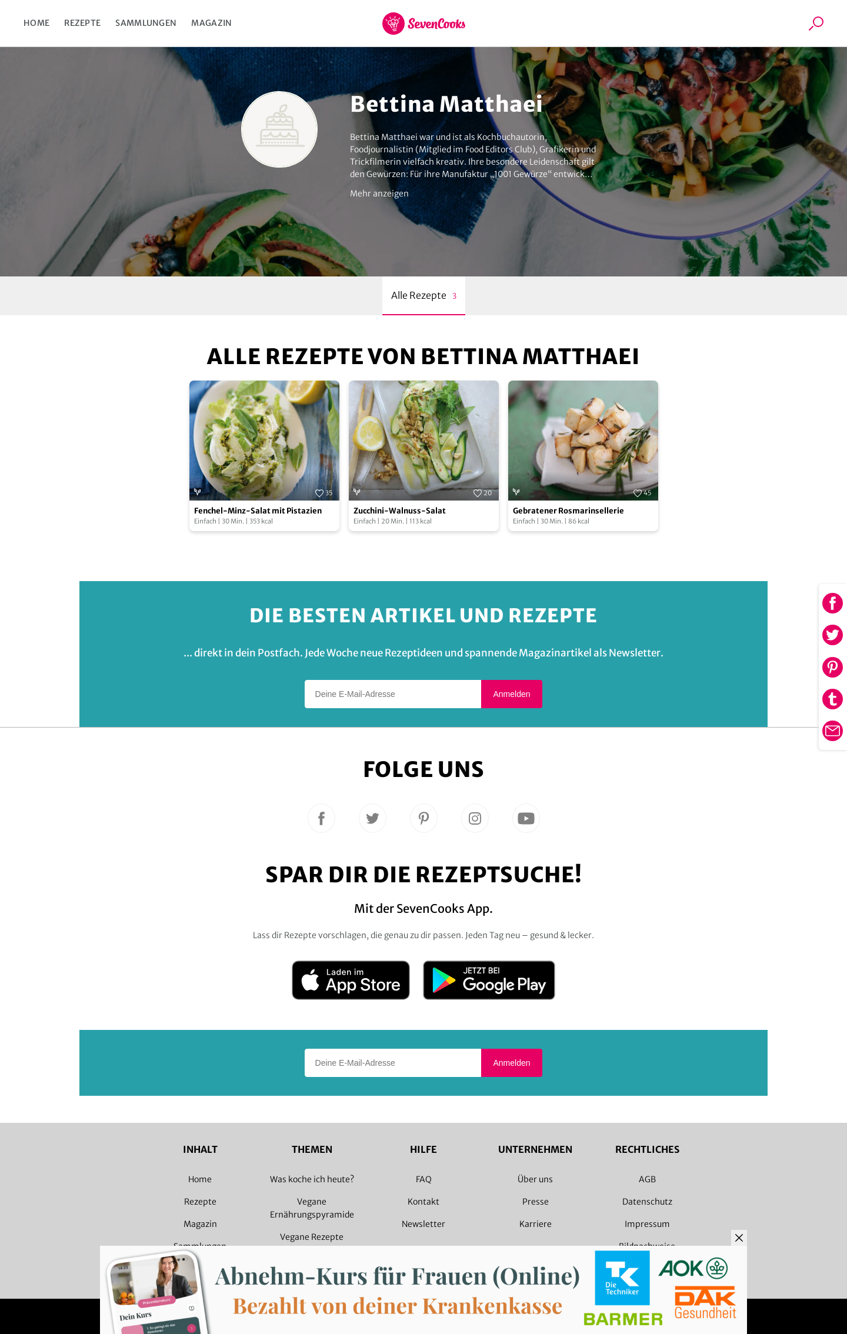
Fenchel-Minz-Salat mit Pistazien (258, 511)
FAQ (424, 1179)
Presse (535, 1201)
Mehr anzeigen (379, 193)
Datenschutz (647, 1201)
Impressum (647, 1224)
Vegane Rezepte (312, 1237)
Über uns (535, 1179)
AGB (647, 1179)
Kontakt (423, 1201)
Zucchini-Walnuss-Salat (400, 511)
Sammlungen (145, 23)
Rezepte (82, 23)
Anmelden (511, 694)
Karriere (535, 1224)
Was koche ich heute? (312, 1179)
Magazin (211, 23)
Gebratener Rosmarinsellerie (568, 511)
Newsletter (423, 1224)
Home (36, 23)
